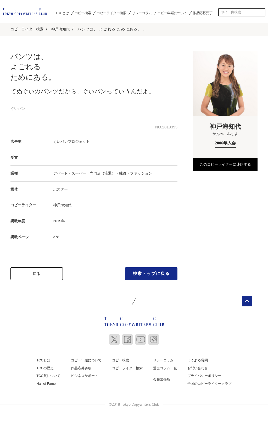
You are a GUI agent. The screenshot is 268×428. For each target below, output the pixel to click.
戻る (37, 274)
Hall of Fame (46, 384)
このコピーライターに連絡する (225, 164)
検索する (261, 12)
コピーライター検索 (111, 13)
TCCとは (62, 13)
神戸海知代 (60, 29)
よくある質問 (197, 360)
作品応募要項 (203, 13)
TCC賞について (48, 376)
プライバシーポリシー (204, 376)
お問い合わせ (197, 368)
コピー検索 (83, 13)
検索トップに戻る (151, 273)
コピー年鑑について (172, 13)
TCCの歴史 (45, 368)
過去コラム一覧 (165, 368)
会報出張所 (161, 379)
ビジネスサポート (84, 376)
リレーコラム (142, 13)
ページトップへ (247, 301)
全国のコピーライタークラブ (209, 384)
